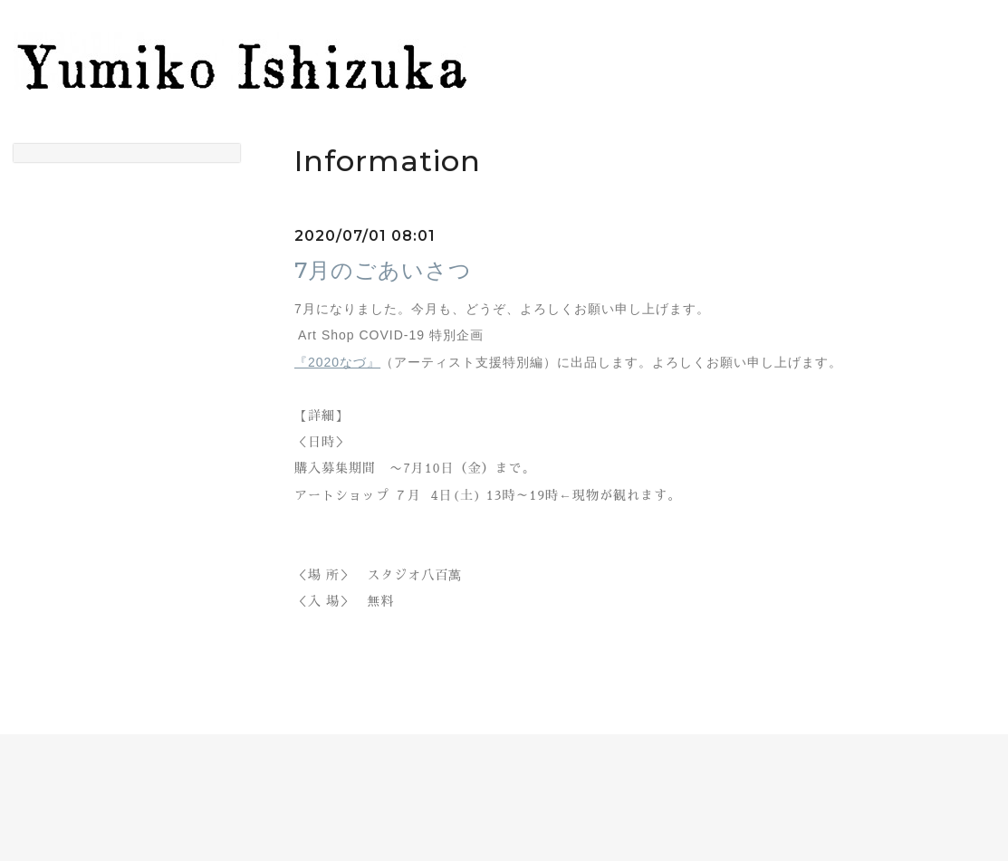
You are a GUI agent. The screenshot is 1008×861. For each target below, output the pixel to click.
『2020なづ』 (337, 362)
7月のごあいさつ (383, 270)
